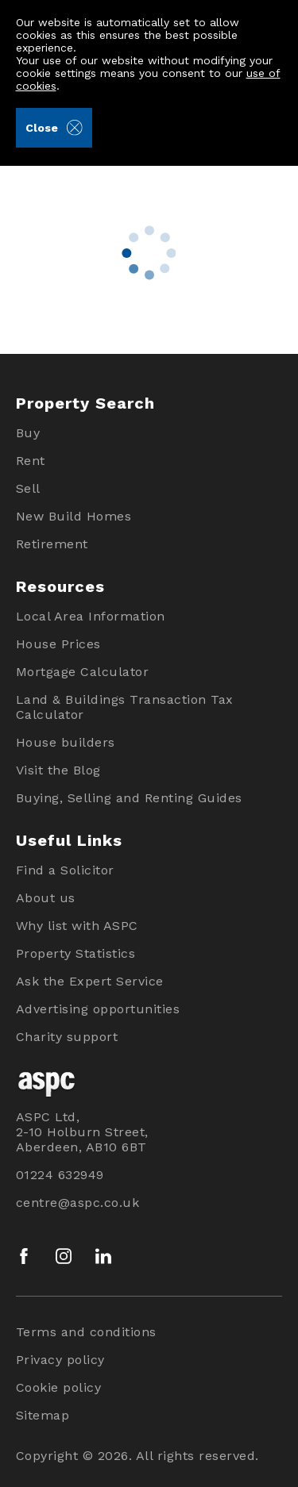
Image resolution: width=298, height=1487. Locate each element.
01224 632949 (60, 1174)
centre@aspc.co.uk (78, 1202)
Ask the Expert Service (90, 981)
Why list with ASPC (77, 925)
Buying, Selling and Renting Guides (129, 797)
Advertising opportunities (98, 1008)
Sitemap (43, 1415)
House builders (65, 742)
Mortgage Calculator (82, 671)
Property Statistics (76, 953)
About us (45, 897)
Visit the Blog (58, 770)
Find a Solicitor (65, 870)
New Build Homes (74, 516)
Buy (28, 432)
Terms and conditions (86, 1331)
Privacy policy (60, 1359)
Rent (30, 460)
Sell (28, 488)
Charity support (67, 1036)
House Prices (58, 643)
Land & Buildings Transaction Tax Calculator (125, 707)
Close (53, 128)
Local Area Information (90, 616)
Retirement (52, 543)
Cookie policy (59, 1387)
